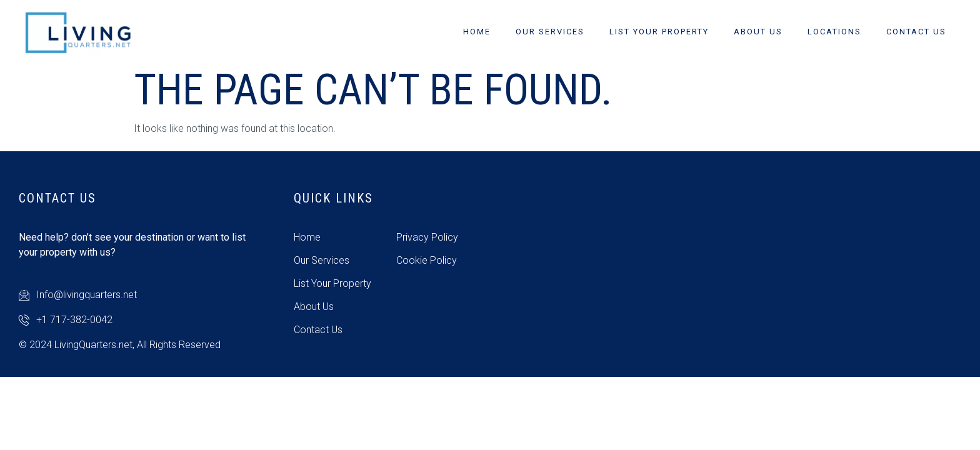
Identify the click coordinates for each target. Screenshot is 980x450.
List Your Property (659, 31)
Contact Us (916, 31)
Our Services (550, 31)
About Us (758, 31)
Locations (834, 31)
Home (477, 31)
